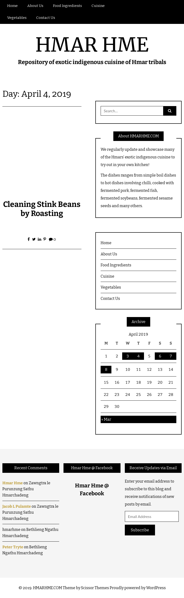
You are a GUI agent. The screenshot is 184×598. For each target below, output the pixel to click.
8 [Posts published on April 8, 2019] (106, 369)
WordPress (156, 588)
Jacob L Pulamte (16, 506)
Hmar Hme (12, 483)
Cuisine (98, 6)
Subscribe (140, 530)
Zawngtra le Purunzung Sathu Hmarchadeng (26, 489)
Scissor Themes (95, 588)
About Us (35, 6)
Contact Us (45, 18)
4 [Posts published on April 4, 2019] (138, 356)
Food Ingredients (67, 6)
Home (12, 6)
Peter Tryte (12, 547)
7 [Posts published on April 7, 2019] (171, 356)
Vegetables (17, 18)
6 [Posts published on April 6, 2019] (160, 356)
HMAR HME (92, 45)
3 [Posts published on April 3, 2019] (127, 356)
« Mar (106, 419)
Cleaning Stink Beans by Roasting (41, 209)
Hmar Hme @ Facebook (92, 468)
